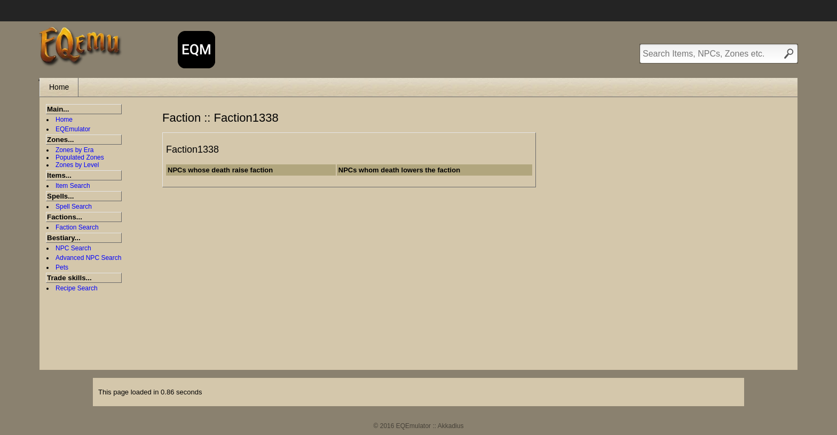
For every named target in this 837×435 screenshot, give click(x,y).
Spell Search (74, 206)
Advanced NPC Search (88, 258)
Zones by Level (77, 165)
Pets (62, 267)
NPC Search (73, 248)
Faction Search (77, 227)
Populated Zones (80, 157)
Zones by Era (74, 150)
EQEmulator (73, 129)
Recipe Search (77, 288)
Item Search (73, 185)
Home (59, 87)
